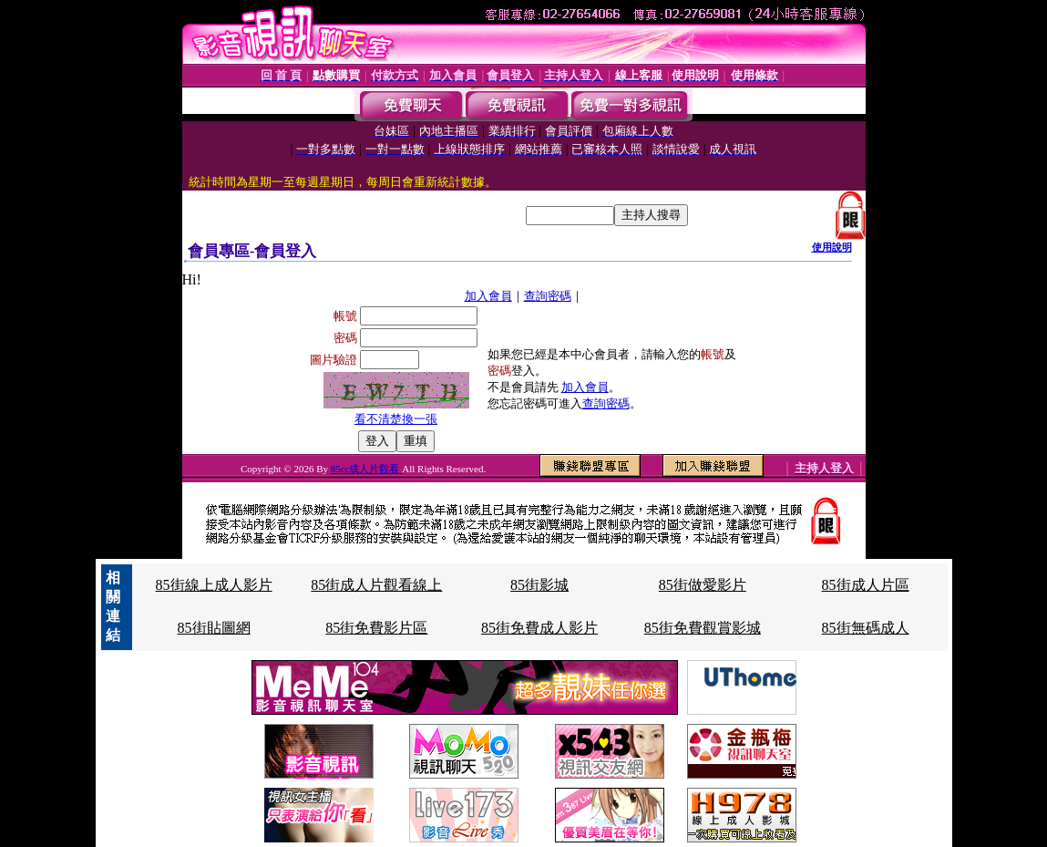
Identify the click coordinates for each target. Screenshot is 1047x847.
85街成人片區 (865, 585)
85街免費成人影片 (539, 627)
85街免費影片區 (376, 627)
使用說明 (832, 247)
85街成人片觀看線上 (376, 585)
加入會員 (488, 296)
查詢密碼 (547, 296)
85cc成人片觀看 (367, 468)
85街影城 (539, 585)
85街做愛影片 (702, 585)
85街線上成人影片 (214, 585)
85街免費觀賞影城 (702, 627)
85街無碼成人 (865, 627)
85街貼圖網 (214, 627)
